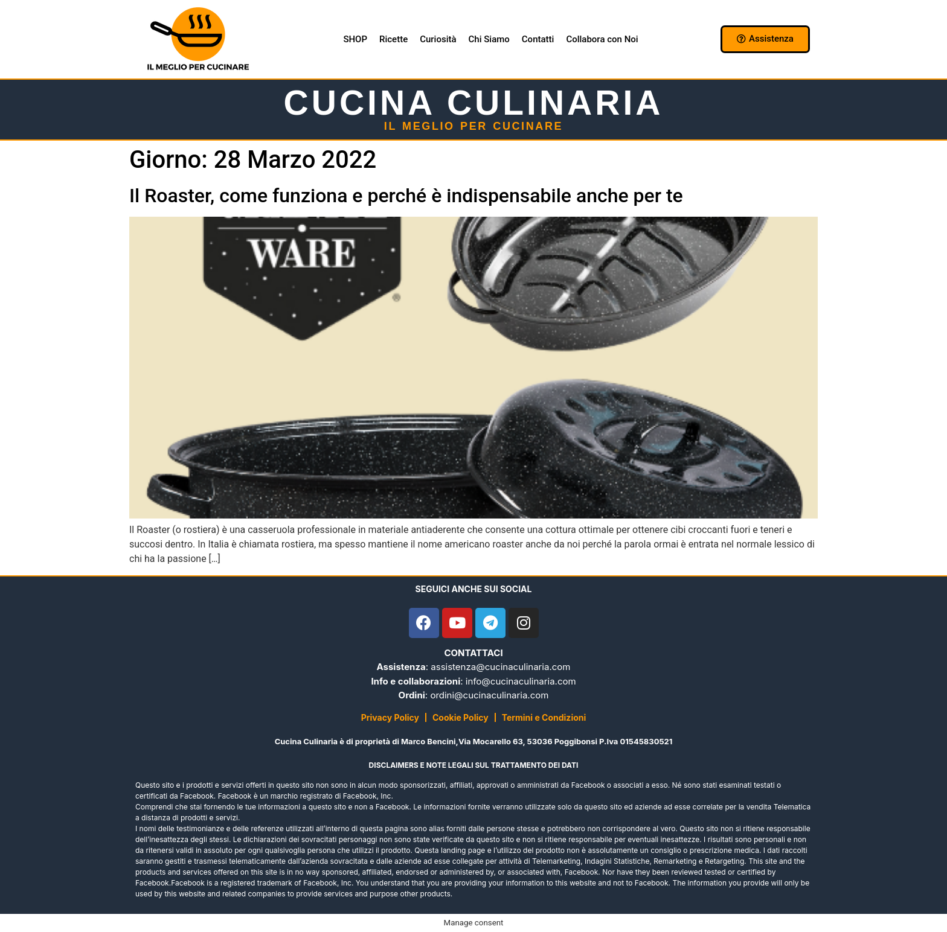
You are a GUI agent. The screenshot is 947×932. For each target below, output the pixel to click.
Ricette (393, 39)
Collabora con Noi (602, 39)
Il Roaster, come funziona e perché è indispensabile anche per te (406, 195)
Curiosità (438, 39)
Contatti (538, 39)
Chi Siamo (489, 39)
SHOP (355, 39)
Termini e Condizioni (544, 717)
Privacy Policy (390, 717)
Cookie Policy (460, 717)
